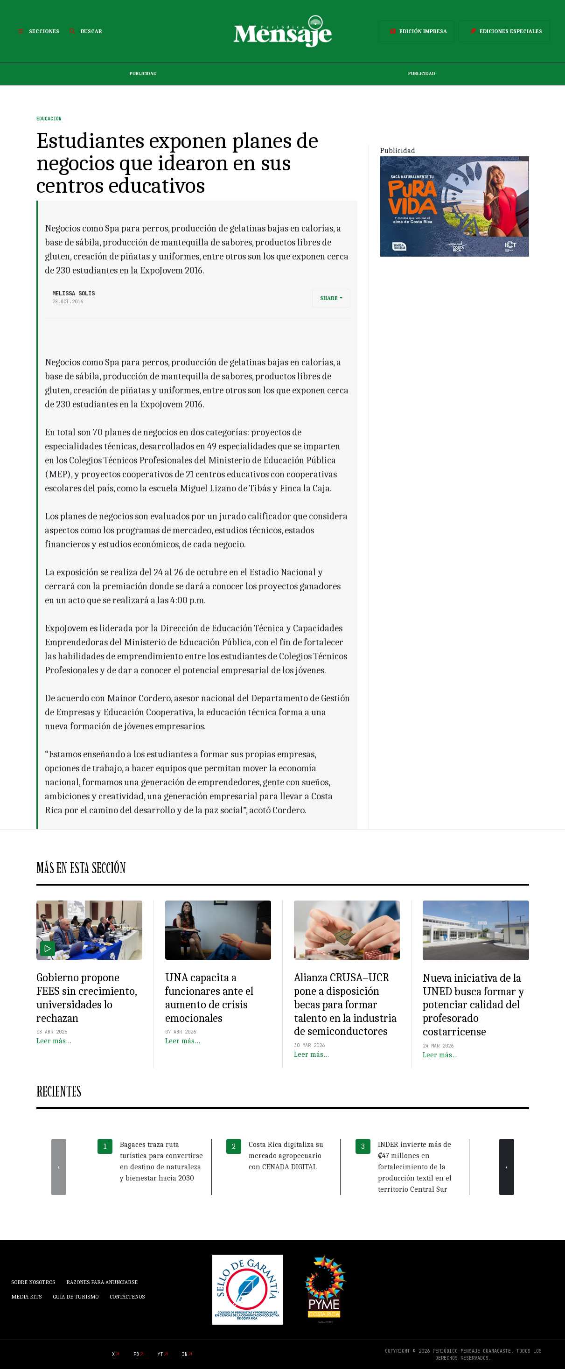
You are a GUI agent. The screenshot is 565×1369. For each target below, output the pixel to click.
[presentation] (58, 1167)
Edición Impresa (416, 31)
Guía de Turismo (75, 1296)
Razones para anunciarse (102, 1282)
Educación (49, 119)
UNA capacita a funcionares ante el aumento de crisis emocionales (209, 997)
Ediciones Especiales (504, 31)
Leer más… (53, 1041)
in (185, 1354)
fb (136, 1354)
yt (160, 1354)
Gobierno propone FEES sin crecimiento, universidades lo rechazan (86, 997)
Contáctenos (127, 1296)
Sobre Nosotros (33, 1282)
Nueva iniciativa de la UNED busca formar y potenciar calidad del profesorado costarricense (473, 1004)
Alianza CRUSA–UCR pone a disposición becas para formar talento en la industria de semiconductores (345, 1004)
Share (329, 298)
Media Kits (26, 1296)
